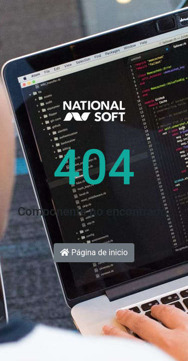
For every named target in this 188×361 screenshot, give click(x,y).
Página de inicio (94, 252)
